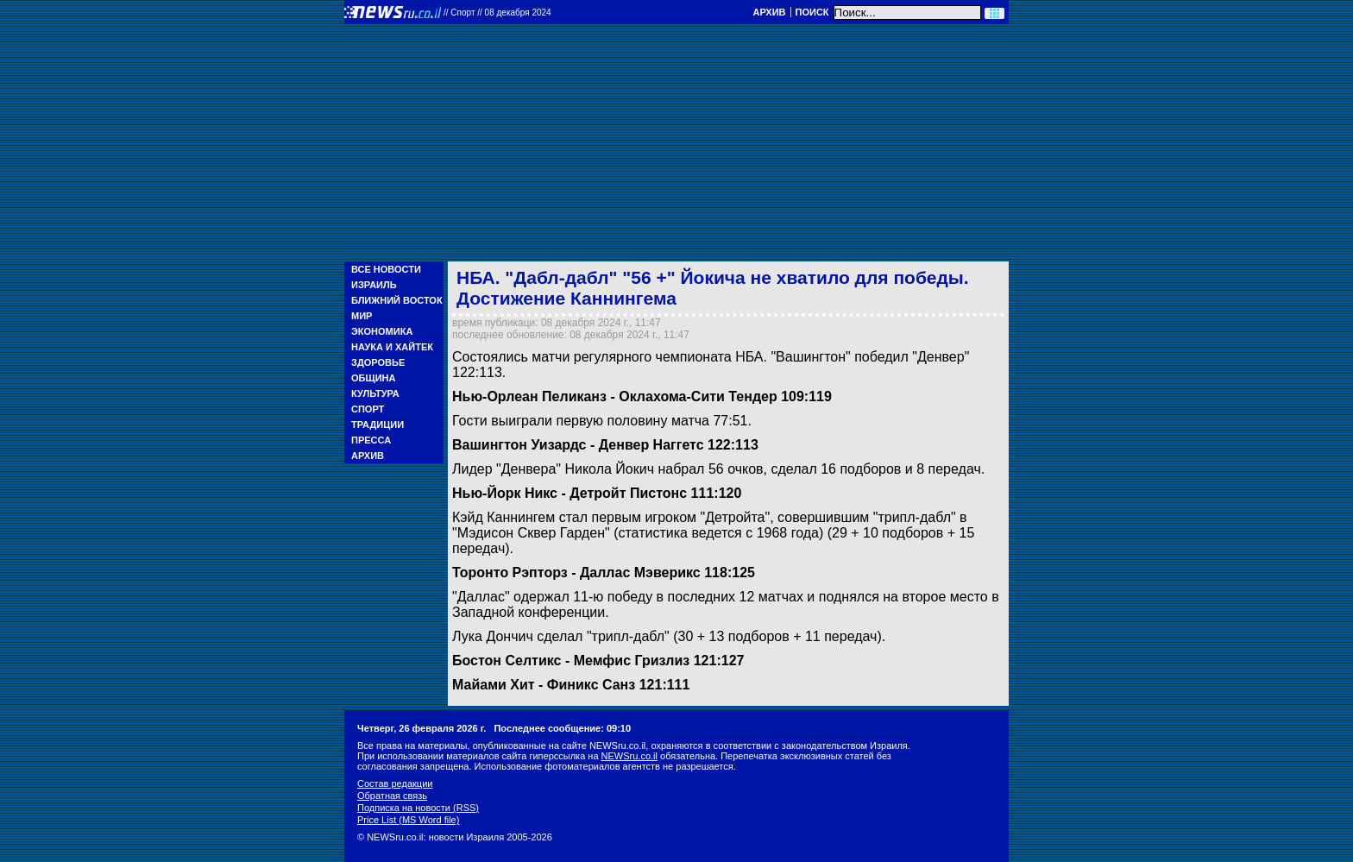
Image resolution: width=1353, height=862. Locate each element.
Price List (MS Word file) (408, 820)
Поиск (812, 12)
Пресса (371, 440)
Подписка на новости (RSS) (418, 807)
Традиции (377, 424)
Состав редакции (394, 783)
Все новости (386, 269)
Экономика (381, 331)
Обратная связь (392, 795)
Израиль (374, 285)
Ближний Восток (397, 300)
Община (373, 378)
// (497, 12)
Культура (375, 393)
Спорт (367, 409)
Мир (361, 316)
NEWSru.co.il (629, 756)
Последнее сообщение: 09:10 (562, 728)
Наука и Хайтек (392, 347)
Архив (768, 12)
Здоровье (378, 362)
